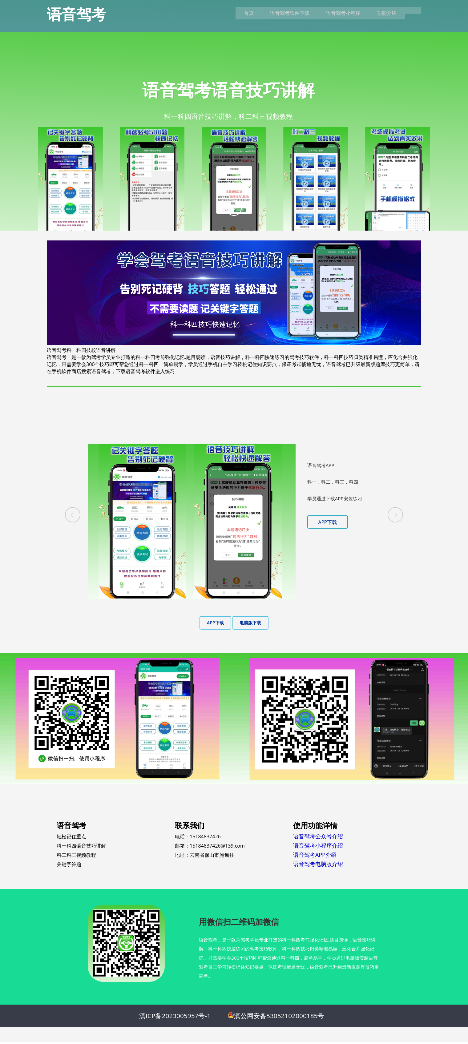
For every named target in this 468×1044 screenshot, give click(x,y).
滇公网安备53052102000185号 (279, 1018)
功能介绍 (383, 13)
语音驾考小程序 (338, 13)
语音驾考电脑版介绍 (318, 864)
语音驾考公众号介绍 (318, 836)
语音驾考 (76, 14)
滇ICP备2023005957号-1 (175, 1018)
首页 (239, 13)
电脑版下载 (250, 623)
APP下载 (328, 521)
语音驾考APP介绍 (315, 854)
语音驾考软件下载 (282, 13)
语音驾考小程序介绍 (318, 845)
